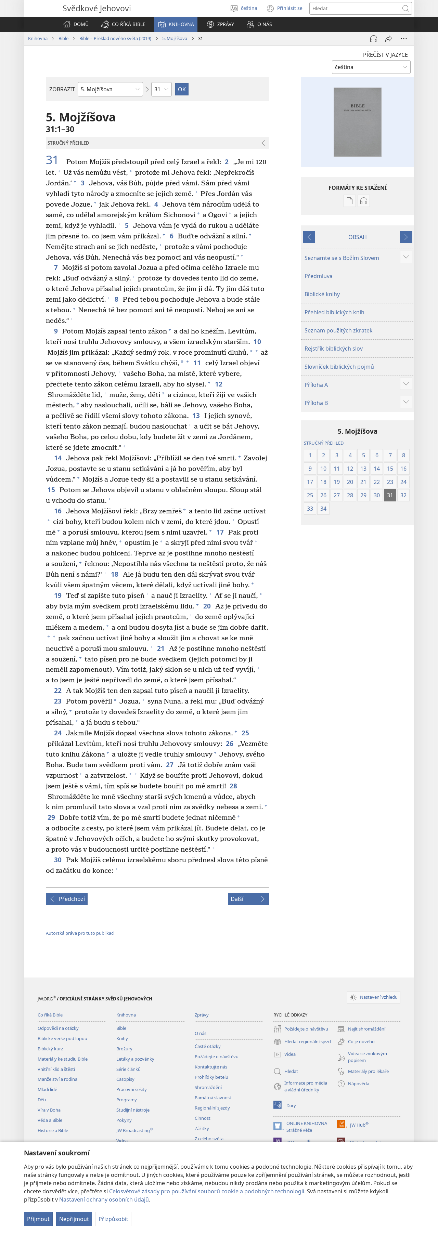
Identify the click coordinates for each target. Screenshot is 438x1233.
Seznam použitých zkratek (339, 330)
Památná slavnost (213, 1097)
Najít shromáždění (361, 1029)
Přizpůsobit (113, 1219)
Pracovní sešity (131, 1089)
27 (170, 764)
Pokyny (124, 1120)
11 (197, 362)
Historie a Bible (53, 1130)
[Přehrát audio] (374, 38)
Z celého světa (209, 1139)
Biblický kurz (50, 1049)
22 (58, 690)
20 (207, 606)
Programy (126, 1100)
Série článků (128, 1069)
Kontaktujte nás (211, 1067)
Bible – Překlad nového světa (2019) (115, 38)
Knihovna (38, 38)
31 (55, 160)
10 (258, 341)
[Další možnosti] (404, 38)
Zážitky (202, 1128)
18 (115, 574)
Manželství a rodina (57, 1079)
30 (58, 859)
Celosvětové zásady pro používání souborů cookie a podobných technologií (206, 1191)
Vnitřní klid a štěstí (56, 1069)
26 (230, 743)
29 (52, 817)
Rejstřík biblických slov (334, 348)
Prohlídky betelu (211, 1077)
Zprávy (202, 1015)
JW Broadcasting (134, 1130)
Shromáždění (208, 1087)
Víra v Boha (49, 1110)
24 (58, 733)
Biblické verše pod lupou (62, 1038)
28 (234, 786)
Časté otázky (208, 1046)
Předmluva (319, 276)
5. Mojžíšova (174, 38)
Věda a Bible (50, 1120)
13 (196, 415)
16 (58, 511)
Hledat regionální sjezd (302, 1042)
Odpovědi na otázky (58, 1028)
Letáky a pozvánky (135, 1059)
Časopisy (125, 1079)
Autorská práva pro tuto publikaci (80, 933)
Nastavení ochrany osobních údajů (104, 1199)
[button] (123, 24)
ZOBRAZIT (62, 89)
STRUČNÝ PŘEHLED (324, 443)
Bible (63, 38)
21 (161, 648)
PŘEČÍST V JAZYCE (385, 54)
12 (219, 384)
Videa (122, 1141)
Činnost (202, 1118)
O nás (200, 1033)
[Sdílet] (389, 38)
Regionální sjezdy (212, 1108)
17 (220, 532)
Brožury (124, 1049)
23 (58, 701)
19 (58, 595)
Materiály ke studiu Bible (63, 1059)
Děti (42, 1100)
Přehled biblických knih (334, 312)
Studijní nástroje (133, 1110)
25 (246, 733)
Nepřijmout (74, 1219)
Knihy (122, 1038)
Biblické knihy (322, 294)
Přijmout (38, 1219)
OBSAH (357, 237)
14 (58, 458)
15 (52, 489)
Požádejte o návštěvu (217, 1056)
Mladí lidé (47, 1089)
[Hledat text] (354, 8)
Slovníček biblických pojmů (339, 366)
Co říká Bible (50, 1015)
